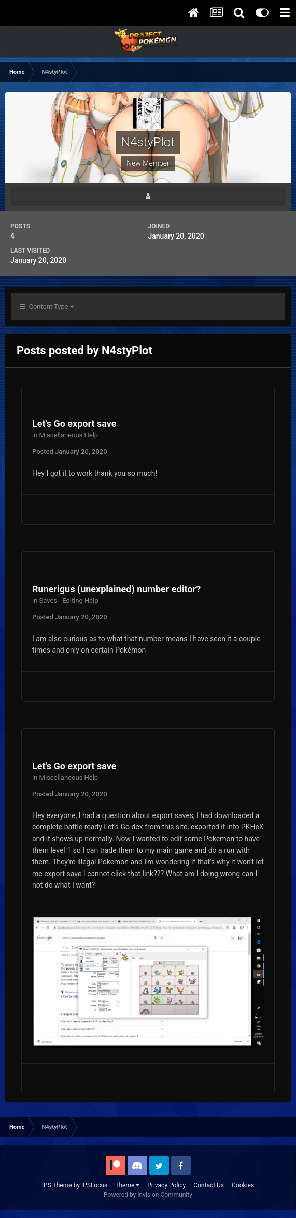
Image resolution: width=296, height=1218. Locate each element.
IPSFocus (94, 1185)
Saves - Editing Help (68, 600)
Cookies (243, 1185)
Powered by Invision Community (148, 1194)
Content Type (47, 306)
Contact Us (208, 1185)
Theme (127, 1185)
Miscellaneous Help (68, 435)
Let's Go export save (74, 423)
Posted (69, 451)
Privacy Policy (166, 1185)
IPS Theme (57, 1185)
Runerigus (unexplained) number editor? (116, 589)
